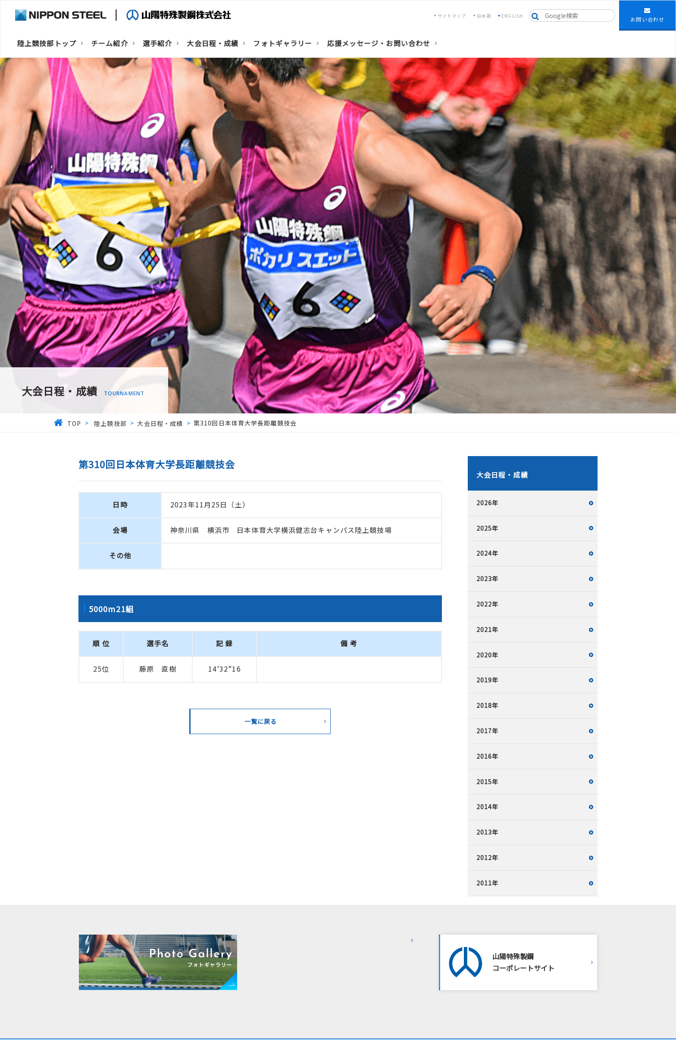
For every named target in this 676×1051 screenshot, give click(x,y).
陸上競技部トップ (46, 43)
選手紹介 (157, 43)
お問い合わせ (647, 15)
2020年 (487, 655)
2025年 (487, 528)
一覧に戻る (260, 721)
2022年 (487, 604)
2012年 (487, 857)
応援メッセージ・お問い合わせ (379, 43)
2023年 (487, 578)
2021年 (487, 629)
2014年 (487, 806)
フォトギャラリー (282, 43)
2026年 (487, 502)
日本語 (484, 16)
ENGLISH (512, 16)
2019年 (487, 680)
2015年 (487, 781)
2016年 (487, 756)
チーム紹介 (109, 43)
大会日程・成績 (212, 43)
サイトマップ (452, 16)
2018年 (487, 705)
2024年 (487, 553)
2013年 (487, 832)
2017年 (487, 730)
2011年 (487, 883)
